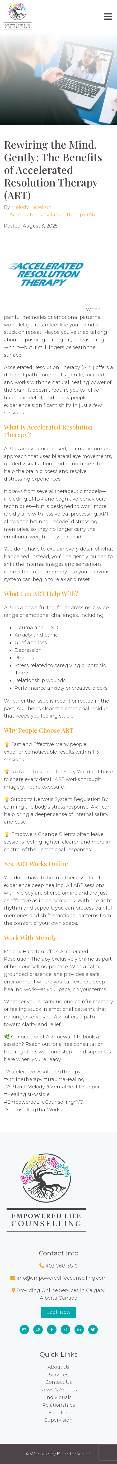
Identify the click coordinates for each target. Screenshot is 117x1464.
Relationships (58, 1405)
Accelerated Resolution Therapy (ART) (55, 214)
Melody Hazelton (31, 207)
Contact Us (58, 1382)
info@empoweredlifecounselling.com (62, 1278)
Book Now (58, 1312)
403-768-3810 (61, 1266)
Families (59, 1413)
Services (58, 1375)
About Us (58, 1367)
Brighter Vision (74, 1453)
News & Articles (58, 1390)
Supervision (59, 1420)
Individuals (58, 1397)
